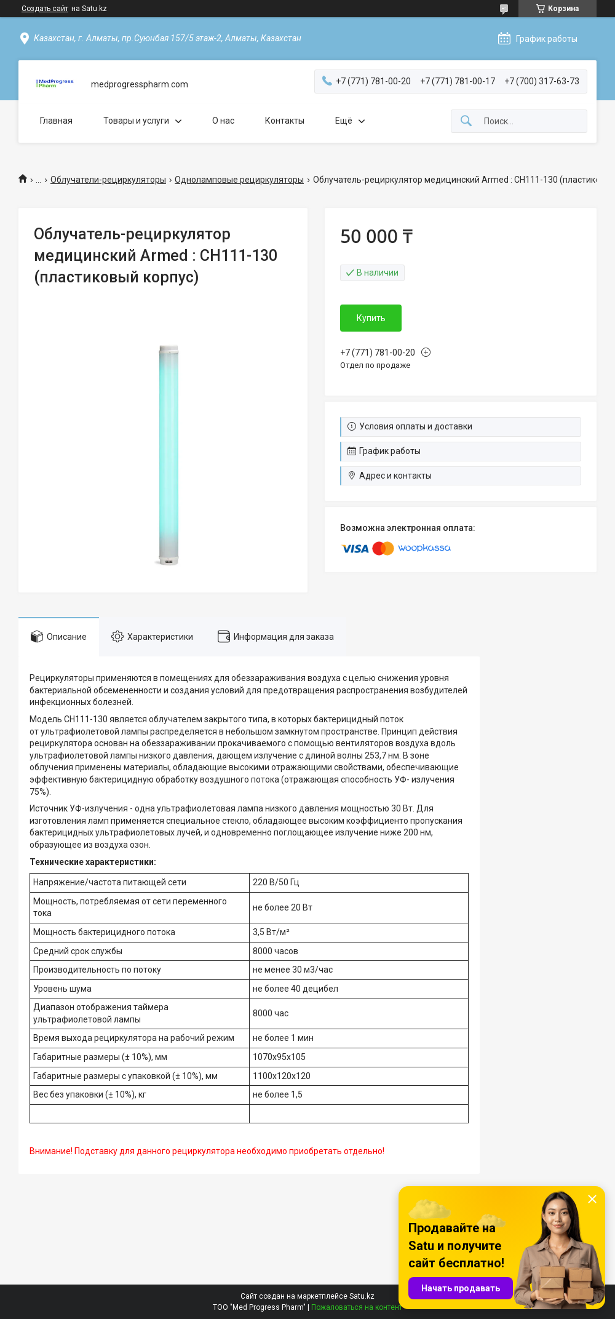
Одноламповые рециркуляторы (239, 180)
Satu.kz (362, 1296)
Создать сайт (45, 8)
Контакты (284, 121)
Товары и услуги (136, 121)
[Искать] (466, 121)
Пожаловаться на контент (356, 1307)
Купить (371, 318)
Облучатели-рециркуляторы (108, 180)
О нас (223, 121)
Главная (56, 121)
